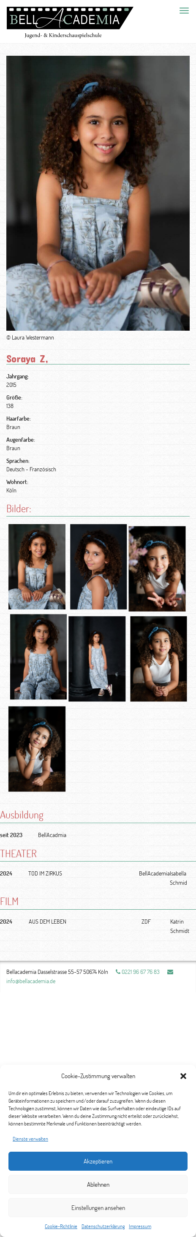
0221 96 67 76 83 (138, 971)
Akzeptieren (98, 1161)
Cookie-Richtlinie (61, 1226)
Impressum (140, 1226)
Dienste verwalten (30, 1139)
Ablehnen (98, 1184)
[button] (183, 1076)
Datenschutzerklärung (103, 1226)
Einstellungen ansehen (98, 1208)
